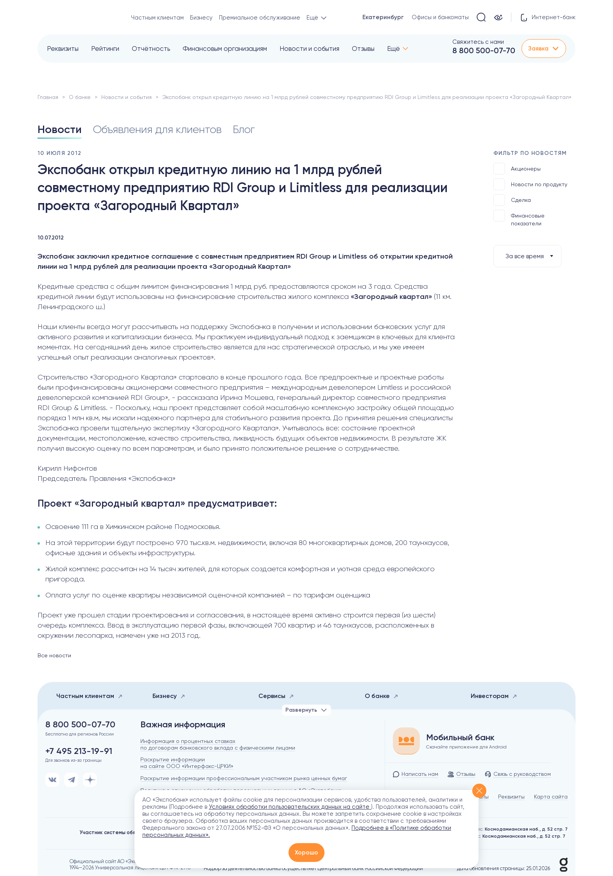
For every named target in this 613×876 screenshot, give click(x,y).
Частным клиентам (157, 17)
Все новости (54, 655)
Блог (244, 129)
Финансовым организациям (225, 48)
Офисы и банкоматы (440, 17)
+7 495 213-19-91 (78, 751)
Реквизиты (63, 48)
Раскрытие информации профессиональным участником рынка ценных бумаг (243, 778)
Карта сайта (551, 796)
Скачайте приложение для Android (466, 747)
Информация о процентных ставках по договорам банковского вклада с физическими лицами (217, 744)
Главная (48, 97)
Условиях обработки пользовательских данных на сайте (290, 806)
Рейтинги (105, 48)
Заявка (543, 48)
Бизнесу (201, 17)
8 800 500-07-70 (483, 50)
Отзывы (363, 48)
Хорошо (306, 852)
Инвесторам (494, 696)
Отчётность (151, 48)
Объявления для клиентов (157, 129)
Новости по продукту (530, 184)
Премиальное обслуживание (259, 17)
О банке (80, 97)
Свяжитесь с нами (478, 41)
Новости (60, 129)
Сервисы (276, 696)
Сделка (512, 200)
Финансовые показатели (519, 218)
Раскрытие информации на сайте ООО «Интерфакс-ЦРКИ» (186, 762)
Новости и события (309, 48)
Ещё (393, 48)
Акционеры (517, 168)
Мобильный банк (460, 737)
